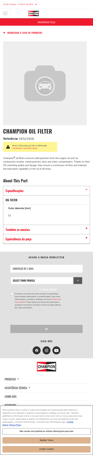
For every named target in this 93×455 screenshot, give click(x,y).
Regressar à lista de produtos (24, 33)
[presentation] (36, 317)
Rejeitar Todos (46, 440)
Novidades (10, 405)
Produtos (12, 379)
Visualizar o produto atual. (25, 148)
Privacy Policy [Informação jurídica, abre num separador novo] (15, 425)
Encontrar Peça (46, 22)
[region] (46, 430)
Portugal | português (18, 4)
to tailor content (48, 289)
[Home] (33, 13)
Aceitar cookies (46, 449)
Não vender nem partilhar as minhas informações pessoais (46, 431)
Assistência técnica (18, 388)
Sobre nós (11, 396)
